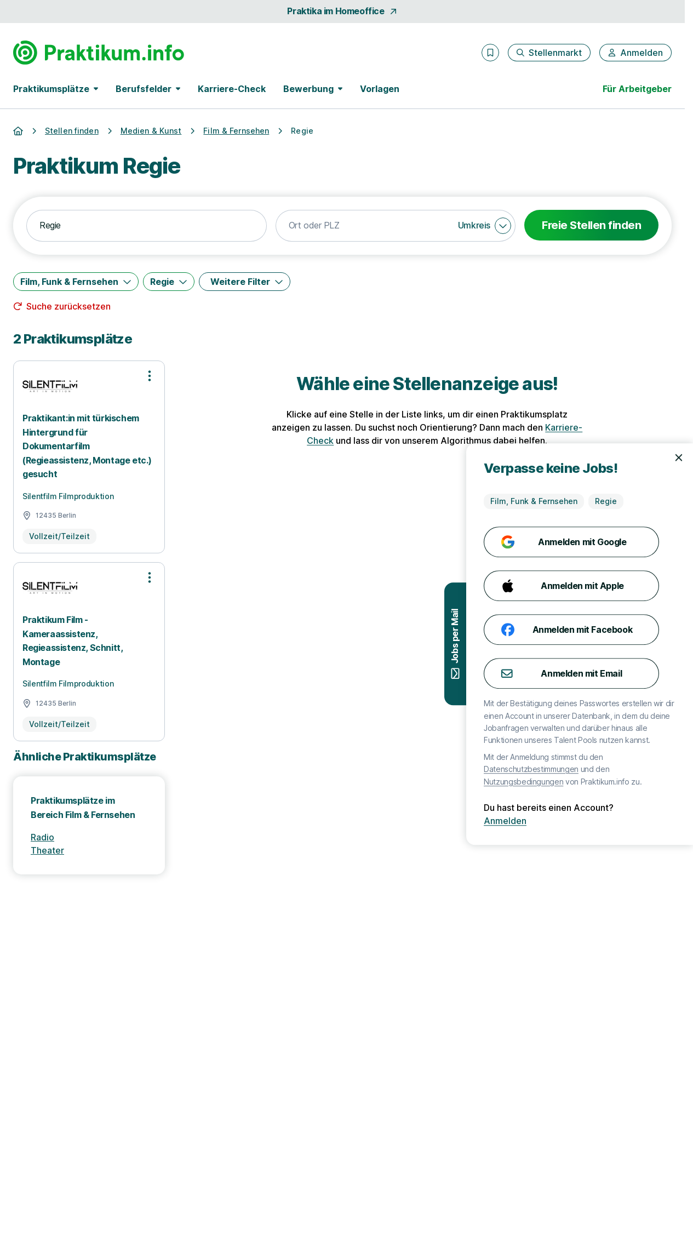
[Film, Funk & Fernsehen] (76, 281)
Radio (42, 837)
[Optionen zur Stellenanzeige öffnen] (150, 376)
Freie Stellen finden (591, 225)
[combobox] (146, 226)
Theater (47, 850)
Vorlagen (379, 88)
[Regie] (168, 281)
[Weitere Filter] (244, 281)
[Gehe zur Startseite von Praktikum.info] (98, 53)
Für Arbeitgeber (637, 88)
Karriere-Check (232, 88)
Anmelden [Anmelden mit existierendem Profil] (638, 820)
